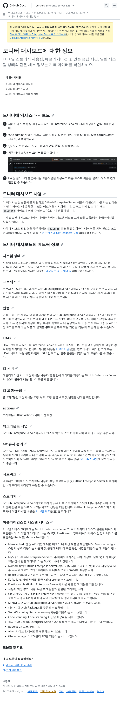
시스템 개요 (43, 511)
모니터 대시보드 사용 (24, 193)
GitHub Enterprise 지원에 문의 (26, 37)
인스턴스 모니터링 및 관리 (48, 12)
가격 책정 (71, 691)
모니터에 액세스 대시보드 (28, 115)
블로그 (100, 691)
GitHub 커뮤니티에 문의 (17, 665)
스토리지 (12, 496)
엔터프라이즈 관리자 (19, 12)
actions (11, 408)
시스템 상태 (14, 255)
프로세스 (12, 282)
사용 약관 (33, 691)
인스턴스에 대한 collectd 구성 (60, 233)
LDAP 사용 (62, 349)
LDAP (9, 338)
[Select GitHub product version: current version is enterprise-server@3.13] (54, 5)
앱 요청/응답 (14, 390)
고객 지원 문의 (12, 670)
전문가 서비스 (86, 691)
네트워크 (12, 474)
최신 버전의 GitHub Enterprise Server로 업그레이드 (38, 34)
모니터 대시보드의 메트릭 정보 (33, 244)
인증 (8, 308)
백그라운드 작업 (17, 426)
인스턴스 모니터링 (76, 12)
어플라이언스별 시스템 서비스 (28, 522)
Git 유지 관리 (15, 444)
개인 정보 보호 (48, 691)
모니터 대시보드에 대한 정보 (23, 16)
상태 (61, 691)
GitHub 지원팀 (89, 459)
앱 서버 (10, 368)
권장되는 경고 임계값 (58, 271)
